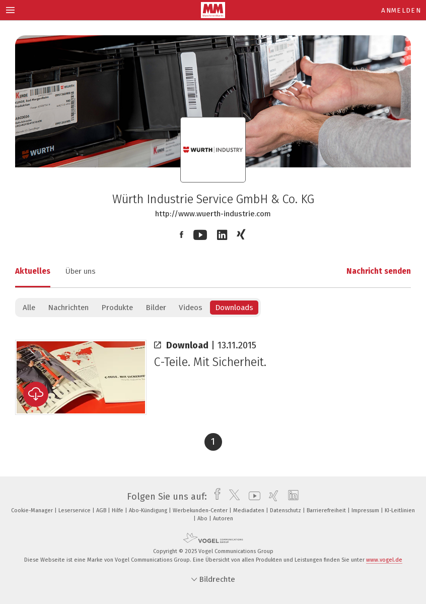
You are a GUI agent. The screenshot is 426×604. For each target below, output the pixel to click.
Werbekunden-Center (201, 510)
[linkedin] (291, 496)
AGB (102, 510)
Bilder (156, 307)
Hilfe (118, 510)
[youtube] (252, 496)
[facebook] (214, 496)
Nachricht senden (378, 271)
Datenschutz (286, 510)
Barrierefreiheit (327, 510)
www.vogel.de (384, 560)
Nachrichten (68, 307)
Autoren (223, 518)
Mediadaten (249, 510)
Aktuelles (32, 271)
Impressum (366, 510)
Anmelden (401, 10)
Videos (190, 307)
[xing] (271, 496)
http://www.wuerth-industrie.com (213, 213)
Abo (203, 518)
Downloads (234, 307)
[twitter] (232, 496)
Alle (29, 307)
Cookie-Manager (32, 510)
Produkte (117, 307)
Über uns (80, 271)
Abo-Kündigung (149, 510)
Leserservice (75, 510)
